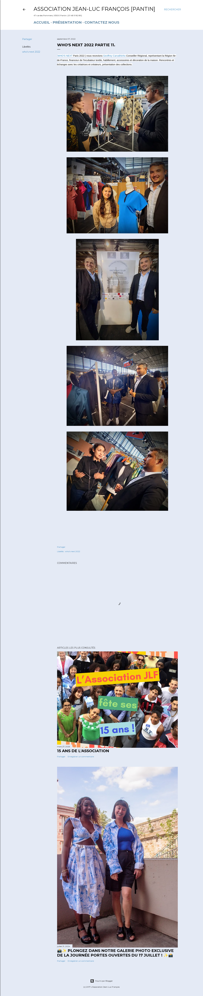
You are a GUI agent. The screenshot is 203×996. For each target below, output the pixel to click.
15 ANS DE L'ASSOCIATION (83, 751)
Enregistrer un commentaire (81, 756)
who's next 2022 (31, 51)
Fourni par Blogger (101, 981)
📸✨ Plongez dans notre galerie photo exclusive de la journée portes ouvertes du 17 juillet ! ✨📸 (115, 953)
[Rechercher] (172, 9)
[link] (65, 56)
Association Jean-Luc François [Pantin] (94, 9)
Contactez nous (102, 22)
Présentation (67, 22)
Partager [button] (27, 39)
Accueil (42, 22)
